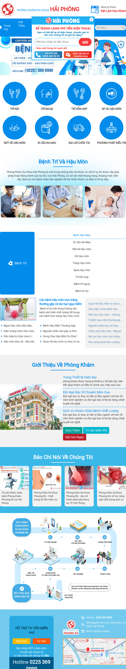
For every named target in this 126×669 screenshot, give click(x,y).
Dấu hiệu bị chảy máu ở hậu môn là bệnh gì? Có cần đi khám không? (20, 336)
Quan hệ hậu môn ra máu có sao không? (62, 341)
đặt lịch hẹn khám (113, 11)
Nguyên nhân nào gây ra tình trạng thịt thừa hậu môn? (59, 331)
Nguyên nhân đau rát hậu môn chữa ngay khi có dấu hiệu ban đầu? (103, 326)
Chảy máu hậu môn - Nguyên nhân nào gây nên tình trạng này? (105, 331)
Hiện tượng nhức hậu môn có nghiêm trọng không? (19, 331)
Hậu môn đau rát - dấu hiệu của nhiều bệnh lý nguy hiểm (19, 341)
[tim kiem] (123, 27)
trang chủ (7, 27)
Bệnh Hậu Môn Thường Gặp (59, 325)
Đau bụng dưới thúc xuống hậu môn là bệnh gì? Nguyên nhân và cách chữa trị (105, 342)
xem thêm (72, 430)
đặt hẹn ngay (74, 437)
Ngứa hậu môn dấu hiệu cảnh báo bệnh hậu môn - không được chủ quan (18, 326)
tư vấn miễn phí (96, 430)
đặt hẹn (21, 641)
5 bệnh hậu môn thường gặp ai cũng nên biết (105, 320)
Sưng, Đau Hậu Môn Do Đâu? (60, 336)
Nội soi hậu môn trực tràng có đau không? (104, 337)
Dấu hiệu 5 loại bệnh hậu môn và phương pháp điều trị (105, 309)
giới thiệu (21, 24)
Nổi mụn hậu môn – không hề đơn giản (104, 315)
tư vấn (41, 641)
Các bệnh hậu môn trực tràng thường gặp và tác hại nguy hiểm (60, 302)
